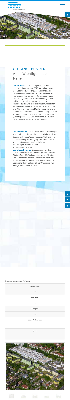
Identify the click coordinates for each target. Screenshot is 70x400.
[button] (67, 14)
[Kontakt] (67, 199)
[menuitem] (61, 6)
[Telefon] (67, 193)
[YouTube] (67, 205)
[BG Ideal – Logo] (29, 6)
